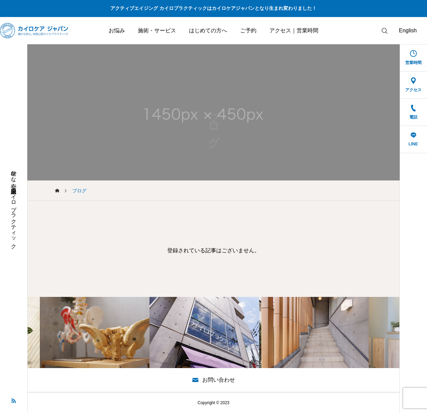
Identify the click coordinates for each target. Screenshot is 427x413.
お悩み (117, 30)
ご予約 (248, 30)
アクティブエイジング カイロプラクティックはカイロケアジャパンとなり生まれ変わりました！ (213, 8)
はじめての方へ (208, 30)
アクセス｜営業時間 (293, 30)
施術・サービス (157, 30)
